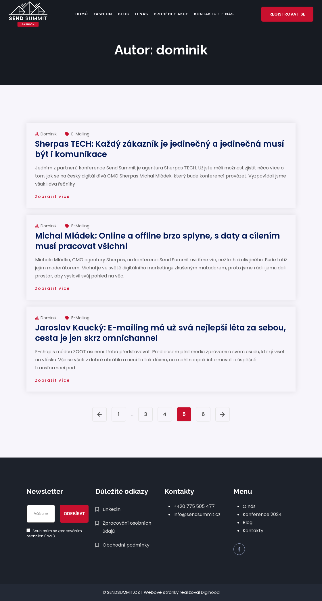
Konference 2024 (262, 514)
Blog (122, 14)
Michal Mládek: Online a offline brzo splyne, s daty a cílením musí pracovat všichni (157, 241)
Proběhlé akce (170, 14)
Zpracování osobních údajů (127, 527)
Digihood (210, 592)
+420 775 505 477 (194, 506)
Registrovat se (286, 14)
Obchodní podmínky (126, 545)
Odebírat (74, 513)
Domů (80, 14)
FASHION (102, 14)
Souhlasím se (54, 533)
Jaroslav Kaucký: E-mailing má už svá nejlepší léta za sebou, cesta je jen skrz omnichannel (160, 333)
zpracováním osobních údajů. (54, 533)
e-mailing (80, 134)
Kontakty (253, 530)
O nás (140, 14)
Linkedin (111, 509)
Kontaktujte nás (213, 14)
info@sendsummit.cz (197, 514)
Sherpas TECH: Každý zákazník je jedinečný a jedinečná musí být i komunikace (159, 149)
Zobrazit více (52, 196)
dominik (49, 134)
